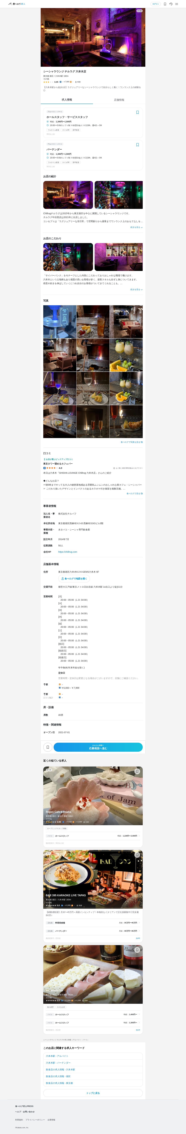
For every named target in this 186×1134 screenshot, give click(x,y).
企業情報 (51, 1120)
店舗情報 (119, 99)
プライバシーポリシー (35, 1120)
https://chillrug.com (67, 552)
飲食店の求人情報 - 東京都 (59, 1083)
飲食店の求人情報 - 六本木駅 (60, 1069)
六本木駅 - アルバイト (57, 1056)
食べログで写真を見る (130, 442)
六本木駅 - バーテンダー (58, 1062)
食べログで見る (133, 493)
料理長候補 (60, 923)
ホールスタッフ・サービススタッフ (67, 117)
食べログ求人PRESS (24, 1106)
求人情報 (67, 99)
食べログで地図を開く (76, 578)
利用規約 (19, 1120)
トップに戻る (93, 1093)
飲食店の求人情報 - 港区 (58, 1076)
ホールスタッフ (62, 836)
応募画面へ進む (98, 747)
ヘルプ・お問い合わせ (25, 1112)
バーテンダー (54, 149)
